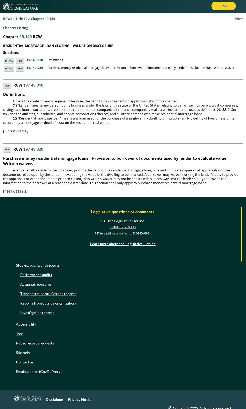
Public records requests (35, 343)
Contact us (24, 362)
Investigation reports (37, 312)
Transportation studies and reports (48, 293)
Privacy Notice (80, 399)
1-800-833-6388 (139, 233)
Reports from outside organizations (48, 303)
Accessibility (26, 324)
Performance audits (36, 274)
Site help (23, 352)
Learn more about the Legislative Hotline (123, 243)
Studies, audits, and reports (37, 265)
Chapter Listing (15, 28)
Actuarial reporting (35, 284)
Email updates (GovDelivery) (39, 371)
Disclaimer (54, 399)
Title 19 (21, 18)
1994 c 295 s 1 (15, 131)
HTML (9, 60)
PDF (20, 60)
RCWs (7, 18)
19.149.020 (35, 68)
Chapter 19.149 (43, 18)
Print (239, 18)
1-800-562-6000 (123, 227)
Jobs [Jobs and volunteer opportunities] (19, 333)
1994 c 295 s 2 (15, 191)
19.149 (26, 36)
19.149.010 (35, 60)
